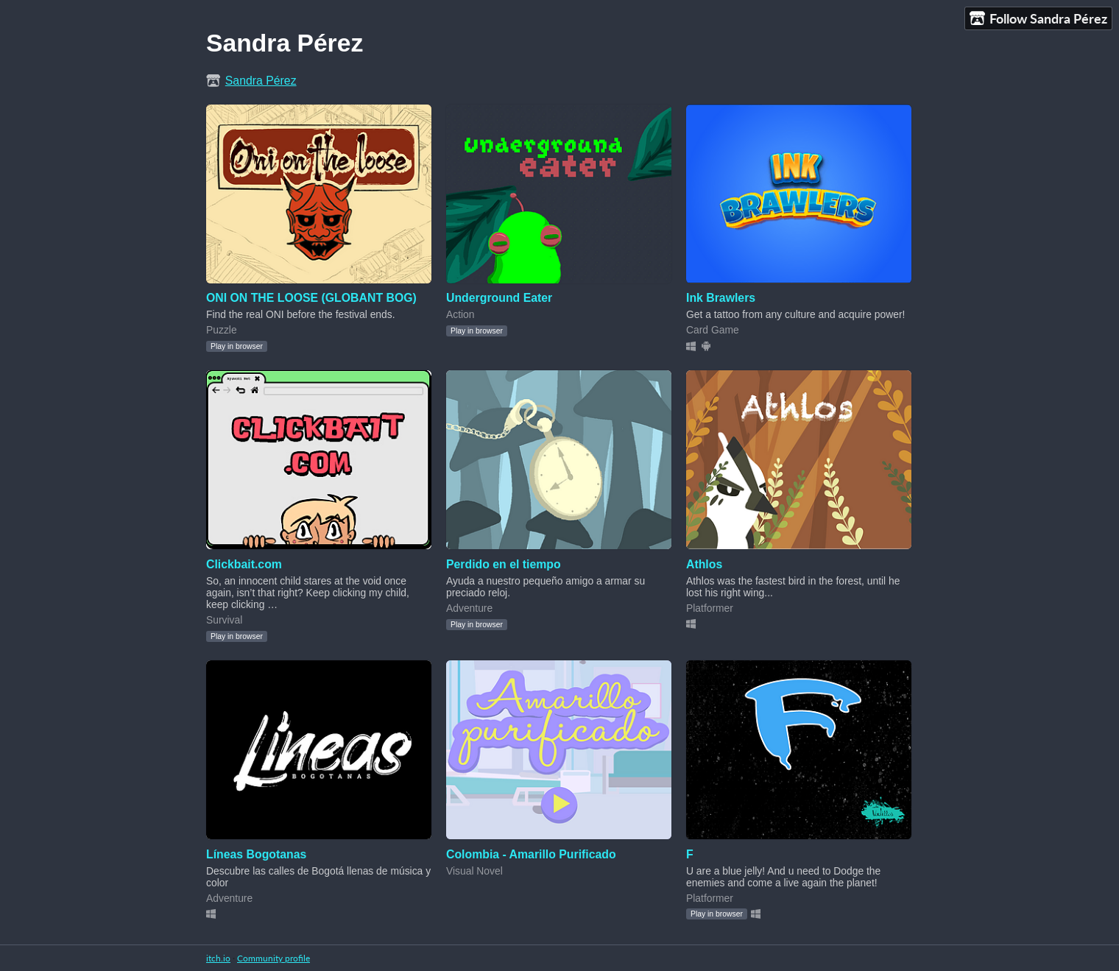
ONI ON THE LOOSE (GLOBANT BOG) (311, 298)
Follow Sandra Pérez (1038, 18)
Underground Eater (499, 298)
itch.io (218, 958)
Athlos (704, 564)
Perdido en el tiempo (503, 564)
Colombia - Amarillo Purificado (531, 854)
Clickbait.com (244, 564)
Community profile (273, 958)
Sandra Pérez (261, 80)
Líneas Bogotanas (256, 854)
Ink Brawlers (720, 298)
